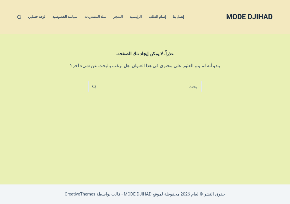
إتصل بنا (178, 17)
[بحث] (19, 17)
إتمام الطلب (157, 17)
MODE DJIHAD (249, 17)
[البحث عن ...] (151, 86)
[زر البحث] (94, 86)
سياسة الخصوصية (64, 17)
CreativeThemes (80, 194)
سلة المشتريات (95, 17)
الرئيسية (136, 17)
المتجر (118, 17)
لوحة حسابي (36, 17)
